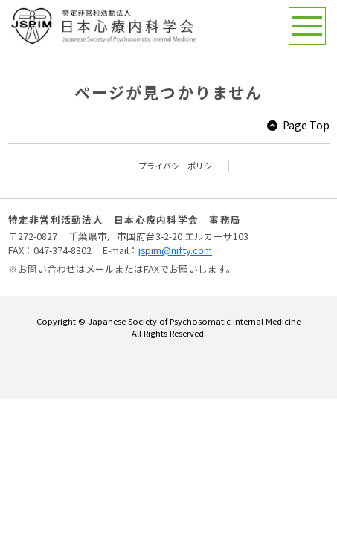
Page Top (306, 124)
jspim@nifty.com (175, 250)
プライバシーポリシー (179, 166)
